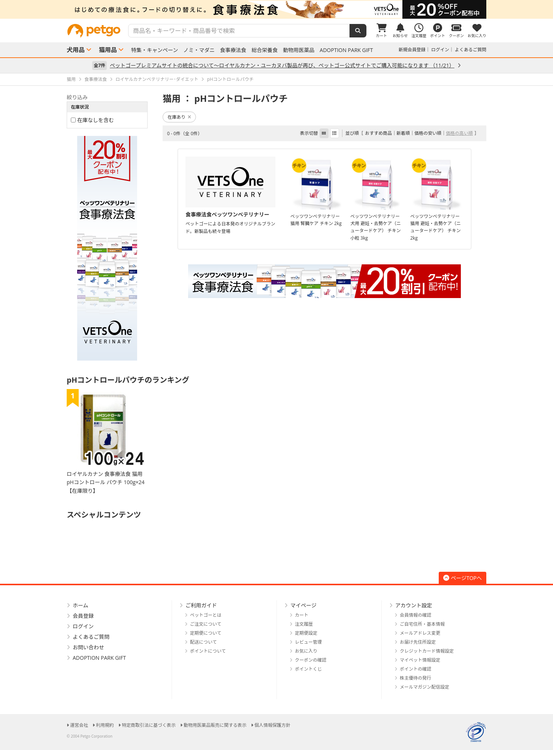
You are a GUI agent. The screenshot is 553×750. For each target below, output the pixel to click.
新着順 (403, 133)
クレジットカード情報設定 (427, 651)
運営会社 (79, 725)
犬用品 (76, 50)
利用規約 (105, 725)
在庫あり (179, 117)
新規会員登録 (412, 49)
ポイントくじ (308, 669)
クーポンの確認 (310, 660)
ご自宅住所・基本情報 (422, 624)
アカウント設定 (413, 605)
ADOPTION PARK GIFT (346, 50)
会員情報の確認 (415, 615)
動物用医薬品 (298, 50)
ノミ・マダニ (199, 50)
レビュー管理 (308, 642)
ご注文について (205, 624)
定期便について (205, 633)
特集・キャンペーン (154, 50)
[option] (276, 9)
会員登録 (83, 615)
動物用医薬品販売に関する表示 (215, 725)
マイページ (303, 605)
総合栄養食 (264, 50)
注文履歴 (304, 624)
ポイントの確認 (415, 669)
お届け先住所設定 (418, 642)
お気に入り (306, 651)
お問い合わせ (88, 647)
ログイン (440, 49)
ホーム (80, 605)
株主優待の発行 (415, 678)
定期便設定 (306, 633)
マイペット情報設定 (420, 660)
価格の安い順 (427, 133)
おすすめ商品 (378, 133)
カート (301, 615)
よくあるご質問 (470, 49)
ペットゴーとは (205, 615)
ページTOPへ (462, 578)
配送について (203, 642)
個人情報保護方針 (272, 725)
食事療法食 (233, 50)
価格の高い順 (459, 133)
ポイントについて (208, 651)
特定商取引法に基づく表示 (149, 725)
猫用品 (108, 50)
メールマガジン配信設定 (424, 687)
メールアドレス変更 (420, 633)
